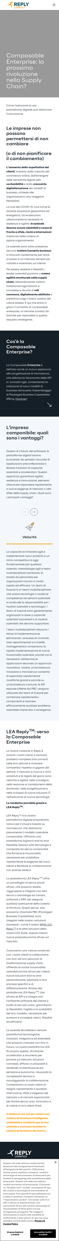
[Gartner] (21, 399)
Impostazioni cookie (15, 1233)
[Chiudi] (55, 1162)
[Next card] (34, 512)
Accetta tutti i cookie (43, 1233)
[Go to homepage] (21, 5)
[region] (29, 1200)
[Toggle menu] (54, 5)
